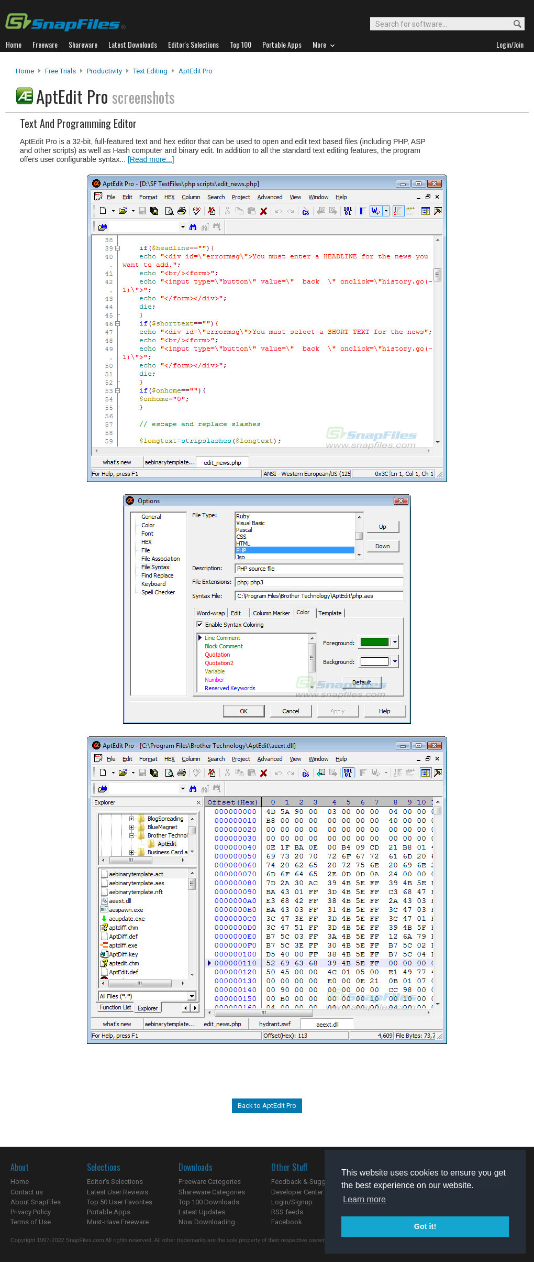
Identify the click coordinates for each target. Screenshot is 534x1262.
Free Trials (60, 71)
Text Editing (150, 71)
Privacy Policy (30, 1212)
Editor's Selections (115, 1181)
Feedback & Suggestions (309, 1181)
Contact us (26, 1192)
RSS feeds (287, 1212)
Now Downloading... (209, 1222)
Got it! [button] (425, 1226)
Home (25, 71)
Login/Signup (292, 1202)
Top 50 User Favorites (119, 1202)
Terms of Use (30, 1222)
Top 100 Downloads (209, 1202)
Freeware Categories (210, 1181)
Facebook (286, 1222)
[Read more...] (151, 159)
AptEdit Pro (196, 71)
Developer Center (297, 1192)
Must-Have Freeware (118, 1222)
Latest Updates (202, 1212)
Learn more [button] (364, 1199)
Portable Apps (108, 1212)
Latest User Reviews (117, 1192)
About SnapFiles (35, 1202)
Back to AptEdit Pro (267, 1105)
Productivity (104, 71)
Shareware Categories (212, 1192)
